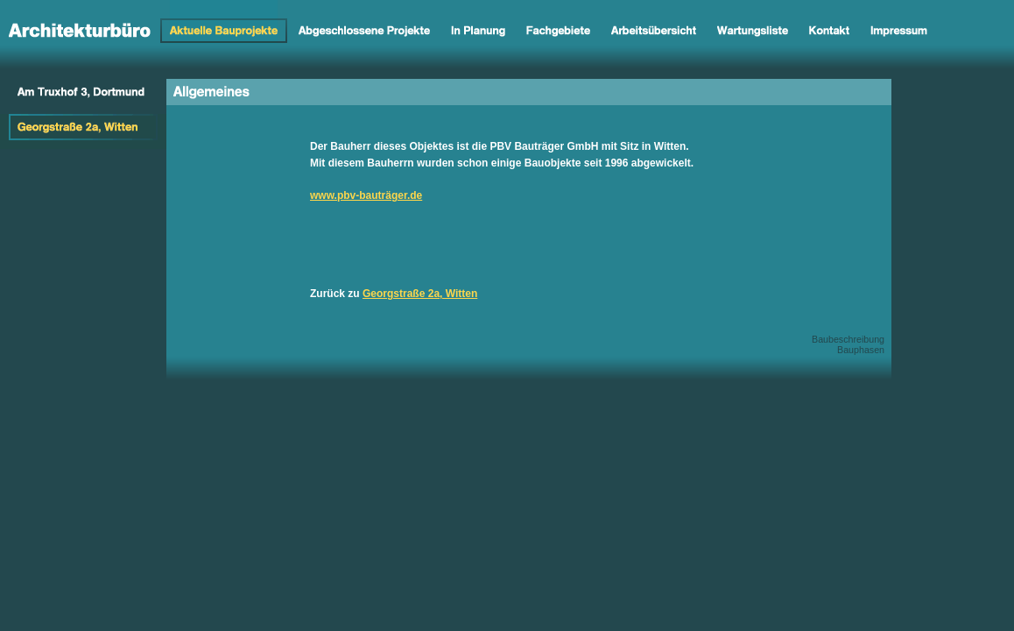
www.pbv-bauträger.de (366, 195)
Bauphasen (860, 349)
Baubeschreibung (848, 339)
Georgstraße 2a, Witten (420, 293)
